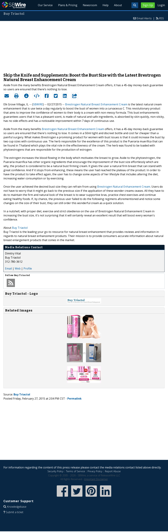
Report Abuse (113, 471)
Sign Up (148, 5)
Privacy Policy (95, 471)
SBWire (14, 5)
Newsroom (90, 5)
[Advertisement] (84, 45)
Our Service (45, 5)
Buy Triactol (20, 228)
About (118, 5)
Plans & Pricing (67, 5)
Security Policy (55, 471)
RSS (161, 18)
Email (8, 268)
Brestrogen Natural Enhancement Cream (123, 186)
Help (106, 5)
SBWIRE (38, 104)
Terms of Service (75, 471)
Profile (27, 268)
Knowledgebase (16, 507)
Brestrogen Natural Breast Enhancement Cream (96, 104)
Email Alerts (144, 18)
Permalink (74, 398)
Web (18, 268)
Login (161, 5)
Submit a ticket (14, 512)
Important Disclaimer (96, 479)
